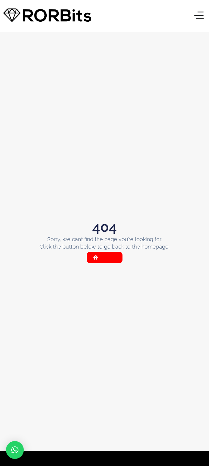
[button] (199, 16)
